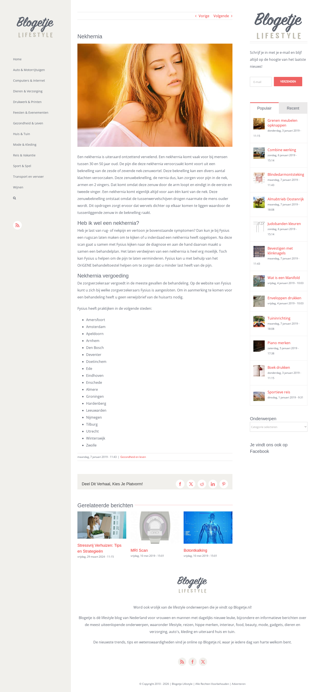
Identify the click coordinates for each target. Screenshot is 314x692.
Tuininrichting (279, 318)
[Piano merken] (259, 344)
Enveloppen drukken (284, 298)
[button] (35, 198)
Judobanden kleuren (284, 223)
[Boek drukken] (259, 368)
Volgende (221, 16)
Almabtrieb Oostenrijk (286, 199)
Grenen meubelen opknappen (282, 123)
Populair (264, 108)
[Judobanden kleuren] (259, 224)
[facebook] (192, 662)
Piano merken (279, 342)
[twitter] (203, 662)
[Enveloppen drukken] (259, 299)
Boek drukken (279, 367)
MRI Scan (139, 550)
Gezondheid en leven (133, 457)
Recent (293, 108)
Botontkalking (195, 550)
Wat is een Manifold (284, 277)
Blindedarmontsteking (286, 174)
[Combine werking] (259, 151)
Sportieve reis (279, 392)
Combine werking (282, 149)
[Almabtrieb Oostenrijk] (259, 200)
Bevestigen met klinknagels (280, 250)
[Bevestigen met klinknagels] (259, 249)
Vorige (204, 16)
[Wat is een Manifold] (259, 278)
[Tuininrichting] (259, 319)
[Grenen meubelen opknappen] (259, 121)
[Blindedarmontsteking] (259, 175)
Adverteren (239, 684)
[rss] (182, 662)
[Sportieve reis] (259, 393)
